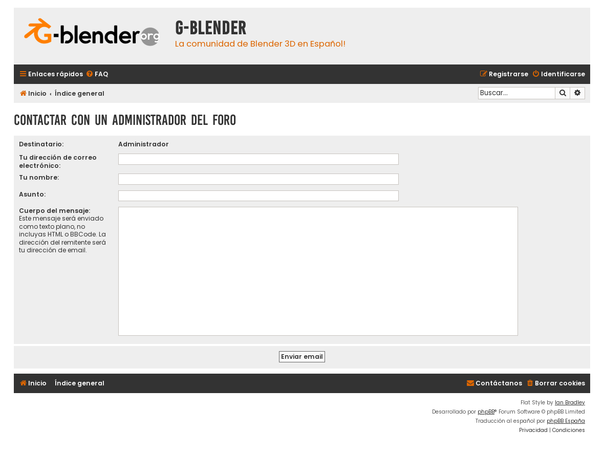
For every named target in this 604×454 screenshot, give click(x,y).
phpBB (486, 412)
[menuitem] (96, 74)
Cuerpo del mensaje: (54, 210)
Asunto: (32, 194)
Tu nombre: (39, 177)
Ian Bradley (570, 402)
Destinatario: (41, 144)
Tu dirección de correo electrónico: (58, 161)
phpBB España (566, 421)
